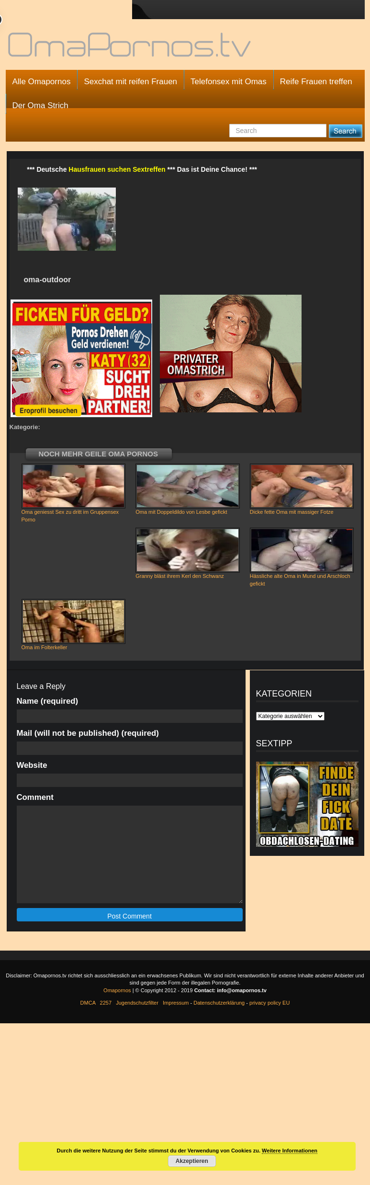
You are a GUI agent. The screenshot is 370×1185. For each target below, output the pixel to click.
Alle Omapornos (41, 81)
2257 (106, 1003)
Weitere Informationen (289, 1150)
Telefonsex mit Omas (229, 81)
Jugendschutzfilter (137, 1003)
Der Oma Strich (40, 105)
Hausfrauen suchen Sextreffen (116, 169)
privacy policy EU (269, 1003)
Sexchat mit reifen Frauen (130, 81)
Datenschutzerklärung (219, 1003)
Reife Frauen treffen (316, 81)
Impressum (176, 1003)
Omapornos (117, 990)
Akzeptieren (192, 1161)
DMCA (88, 1003)
